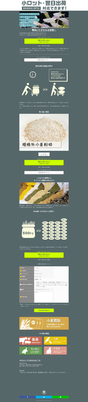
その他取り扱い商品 (44, 154)
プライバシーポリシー (31, 304)
